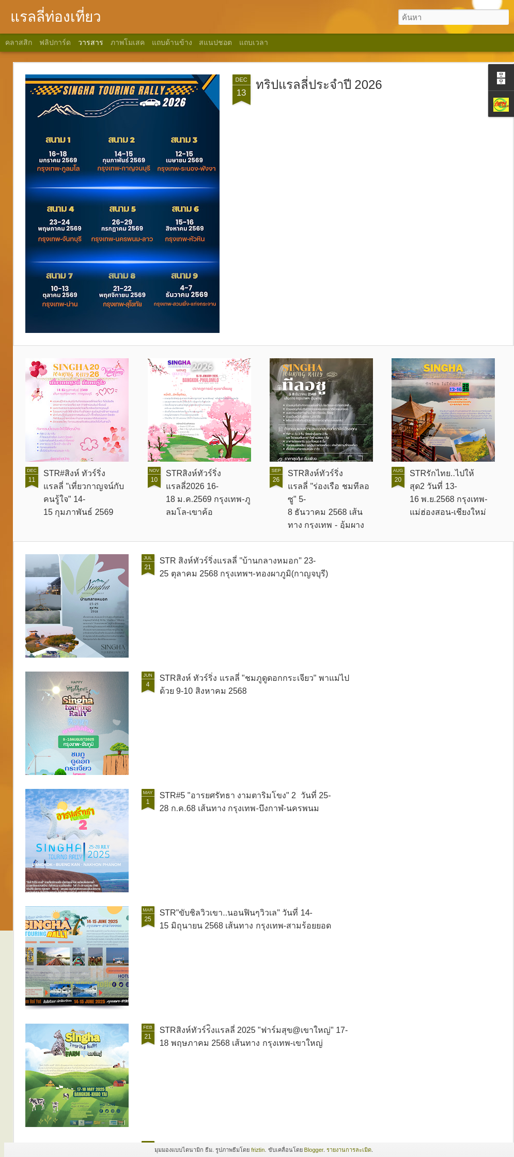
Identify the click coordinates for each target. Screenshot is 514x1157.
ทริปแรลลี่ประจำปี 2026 (319, 85)
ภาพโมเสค (128, 42)
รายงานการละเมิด (348, 1150)
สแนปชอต (215, 42)
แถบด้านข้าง (172, 42)
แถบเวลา (253, 42)
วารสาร (90, 42)
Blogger (313, 1150)
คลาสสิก (18, 42)
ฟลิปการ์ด (55, 42)
